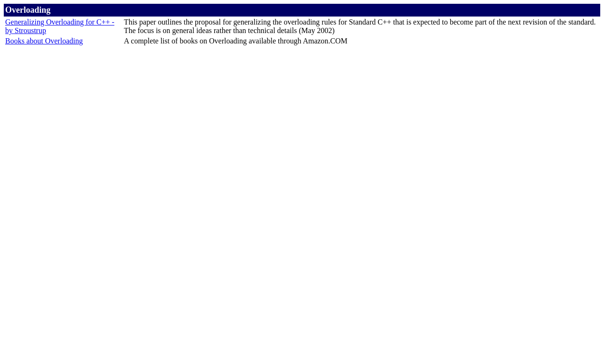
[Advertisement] (302, 68)
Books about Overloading (44, 41)
